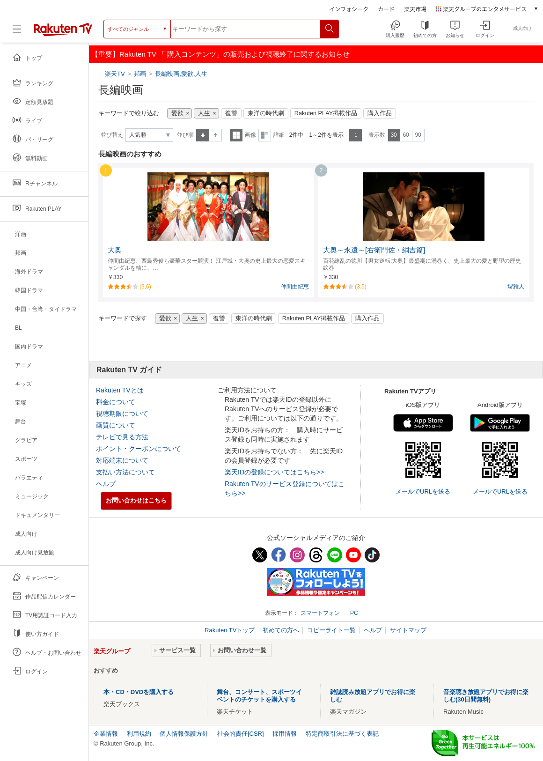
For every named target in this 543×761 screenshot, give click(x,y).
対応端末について (122, 460)
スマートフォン (320, 613)
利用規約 (139, 733)
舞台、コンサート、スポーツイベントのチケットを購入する (259, 695)
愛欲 (177, 113)
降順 (215, 135)
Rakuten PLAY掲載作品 (325, 113)
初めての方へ (281, 630)
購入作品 (379, 113)
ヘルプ (106, 484)
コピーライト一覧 (331, 630)
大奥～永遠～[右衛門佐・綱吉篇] (374, 250)
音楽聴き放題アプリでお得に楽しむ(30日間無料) (485, 695)
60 (406, 135)
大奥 (115, 250)
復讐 (231, 113)
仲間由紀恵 (295, 286)
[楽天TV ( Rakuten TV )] (63, 29)
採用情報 (284, 733)
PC (354, 613)
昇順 (202, 135)
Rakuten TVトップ (231, 630)
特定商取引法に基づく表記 (342, 733)
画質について (115, 425)
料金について (115, 402)
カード (386, 9)
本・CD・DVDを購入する (138, 691)
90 (418, 135)
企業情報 (106, 733)
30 (393, 135)
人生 (204, 113)
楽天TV (116, 73)
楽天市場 (415, 9)
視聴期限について (122, 413)
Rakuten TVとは (120, 390)
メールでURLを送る (423, 491)
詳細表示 (264, 135)
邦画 (140, 73)
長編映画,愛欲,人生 (181, 73)
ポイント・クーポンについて (138, 448)
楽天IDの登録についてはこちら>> (274, 472)
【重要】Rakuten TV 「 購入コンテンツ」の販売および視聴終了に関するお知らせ (220, 54)
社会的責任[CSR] (240, 733)
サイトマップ (408, 630)
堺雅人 (515, 286)
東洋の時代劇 (266, 113)
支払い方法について (125, 472)
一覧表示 (236, 135)
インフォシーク (348, 9)
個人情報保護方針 (184, 733)
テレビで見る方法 (122, 437)
